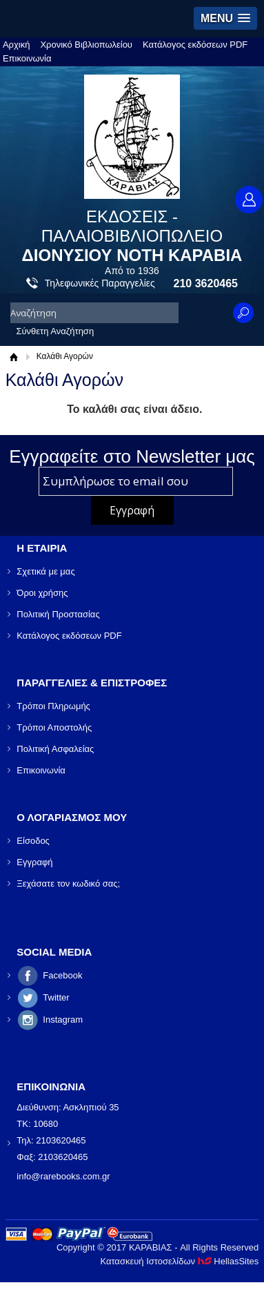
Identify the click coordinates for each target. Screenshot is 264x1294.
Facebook (62, 975)
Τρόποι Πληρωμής (53, 706)
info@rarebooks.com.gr (63, 1176)
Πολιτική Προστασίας (58, 614)
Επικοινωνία (27, 58)
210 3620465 (206, 283)
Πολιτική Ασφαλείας (55, 749)
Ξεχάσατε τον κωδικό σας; (68, 883)
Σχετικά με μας (45, 571)
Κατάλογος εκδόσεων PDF (195, 44)
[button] (225, 18)
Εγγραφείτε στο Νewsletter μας (132, 456)
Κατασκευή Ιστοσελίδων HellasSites (179, 1261)
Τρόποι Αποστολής (54, 727)
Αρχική (16, 44)
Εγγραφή (34, 862)
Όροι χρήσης (42, 593)
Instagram (63, 1019)
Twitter (56, 997)
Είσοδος (33, 841)
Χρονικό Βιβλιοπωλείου (86, 44)
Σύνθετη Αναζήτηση (55, 331)
